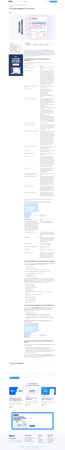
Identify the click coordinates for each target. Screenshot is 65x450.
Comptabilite (28, 396)
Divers (11, 396)
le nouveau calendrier (35, 308)
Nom (12, 374)
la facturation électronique (37, 307)
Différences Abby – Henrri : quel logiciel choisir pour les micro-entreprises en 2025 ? (16, 399)
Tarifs (20, 1)
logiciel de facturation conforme (49, 355)
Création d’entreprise (26, 1)
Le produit (16, 1)
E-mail (35, 374)
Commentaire (13, 364)
